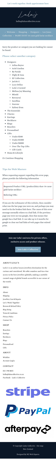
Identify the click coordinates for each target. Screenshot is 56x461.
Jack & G (16, 81)
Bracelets (11, 126)
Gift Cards (16, 149)
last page (18, 206)
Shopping (23, 32)
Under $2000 (18, 143)
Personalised (13, 130)
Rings (9, 123)
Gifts (9, 133)
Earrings (11, 117)
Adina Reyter (18, 65)
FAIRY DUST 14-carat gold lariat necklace (34, 35)
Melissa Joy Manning (21, 91)
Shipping (6, 296)
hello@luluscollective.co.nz (28, 21)
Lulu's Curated (18, 88)
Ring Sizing (7, 309)
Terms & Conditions (10, 313)
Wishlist (6, 357)
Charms (10, 114)
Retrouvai (16, 97)
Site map (40, 446)
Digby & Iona (18, 75)
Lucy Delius (17, 84)
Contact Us (7, 320)
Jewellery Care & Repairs (12, 299)
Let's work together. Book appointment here (28, 3)
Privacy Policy (8, 316)
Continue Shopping (14, 158)
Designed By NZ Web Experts (28, 454)
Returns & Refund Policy (12, 306)
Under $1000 (18, 139)
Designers (34, 32)
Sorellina (16, 101)
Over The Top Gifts (20, 146)
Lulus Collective (29, 446)
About (5, 292)
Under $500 (17, 136)
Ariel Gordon (18, 68)
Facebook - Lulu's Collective (14, 377)
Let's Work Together (11, 302)
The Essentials (13, 110)
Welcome (11, 32)
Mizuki (15, 94)
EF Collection (18, 78)
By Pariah (16, 71)
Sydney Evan (17, 107)
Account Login (9, 360)
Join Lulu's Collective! (28, 249)
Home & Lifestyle (15, 153)
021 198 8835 (8, 371)
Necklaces (11, 120)
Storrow (15, 104)
